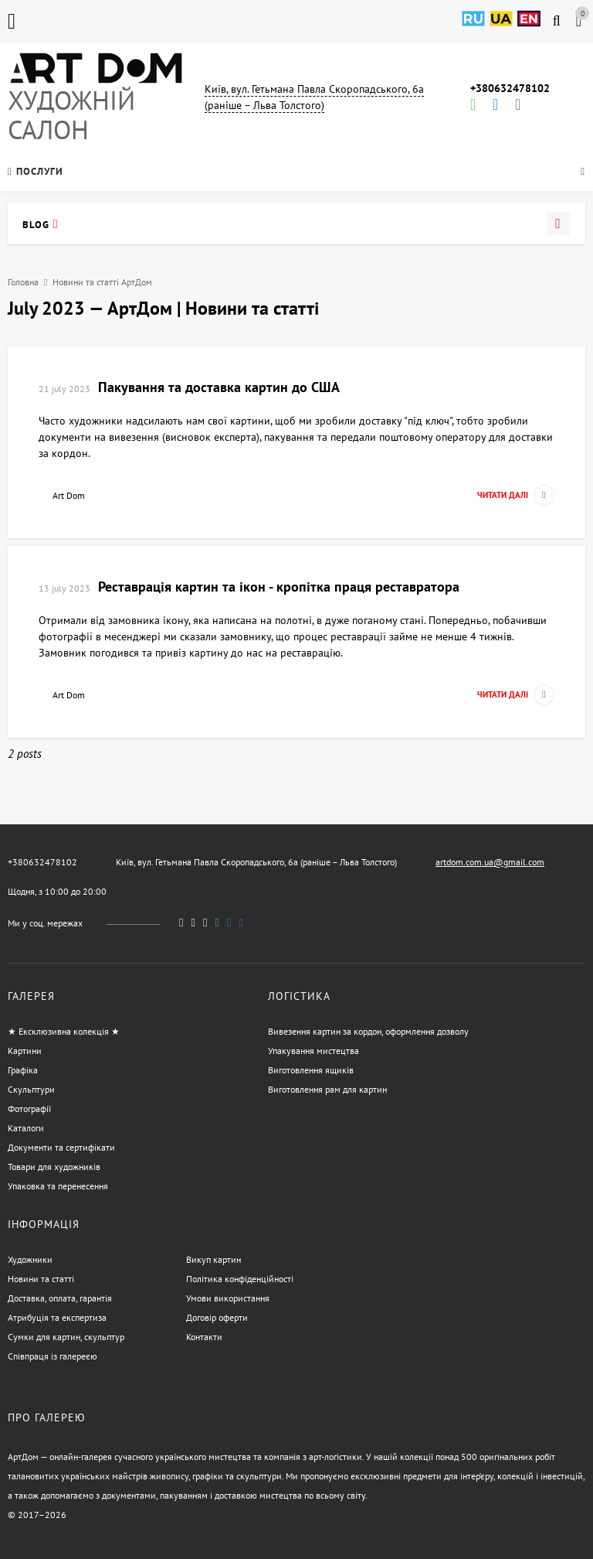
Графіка (23, 1070)
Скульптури (31, 1089)
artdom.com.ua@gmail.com (489, 862)
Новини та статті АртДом (102, 282)
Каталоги (26, 1128)
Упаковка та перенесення (58, 1186)
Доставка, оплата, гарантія (60, 1298)
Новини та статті (41, 1278)
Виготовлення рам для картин (327, 1089)
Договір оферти (217, 1317)
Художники (30, 1259)
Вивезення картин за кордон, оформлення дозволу (368, 1031)
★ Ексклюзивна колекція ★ (64, 1031)
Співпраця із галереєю (52, 1356)
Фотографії (29, 1108)
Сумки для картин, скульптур (66, 1336)
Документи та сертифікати (61, 1147)
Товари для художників (54, 1166)
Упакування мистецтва (313, 1050)
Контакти (204, 1336)
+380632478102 (510, 88)
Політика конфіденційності (239, 1278)
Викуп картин (213, 1259)
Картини (25, 1050)
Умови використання (227, 1298)
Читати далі (515, 495)
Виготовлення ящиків (311, 1070)
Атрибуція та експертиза (57, 1317)
